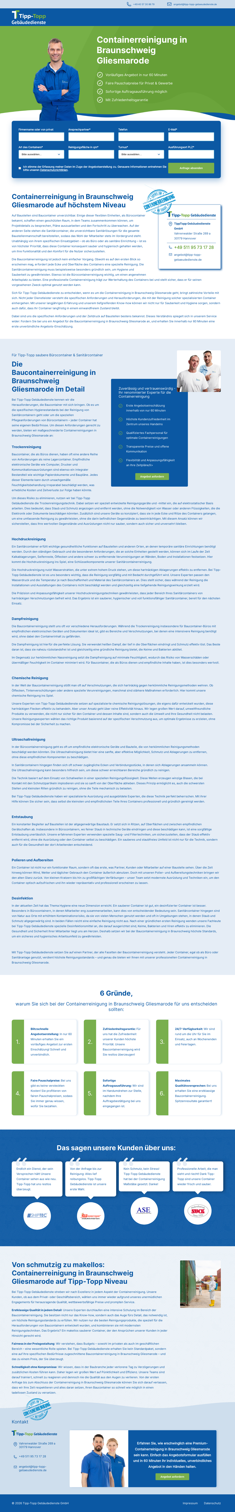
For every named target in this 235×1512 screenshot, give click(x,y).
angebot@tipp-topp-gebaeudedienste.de (195, 4)
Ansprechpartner (79, 129)
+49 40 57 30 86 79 (143, 4)
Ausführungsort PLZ (181, 147)
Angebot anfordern (152, 476)
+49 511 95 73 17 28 (194, 247)
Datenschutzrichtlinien (54, 169)
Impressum (190, 1503)
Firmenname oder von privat (36, 129)
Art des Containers (31, 147)
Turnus (123, 147)
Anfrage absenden (191, 168)
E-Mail (172, 129)
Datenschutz (212, 1503)
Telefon (122, 129)
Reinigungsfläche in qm (83, 147)
